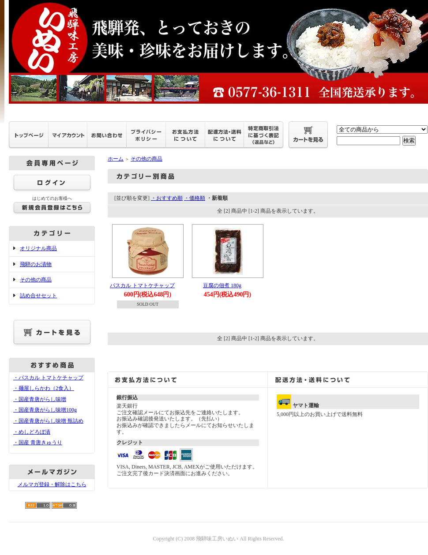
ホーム (116, 159)
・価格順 (194, 198)
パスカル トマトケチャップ (142, 285)
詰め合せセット (38, 295)
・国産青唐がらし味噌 (39, 399)
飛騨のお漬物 (36, 264)
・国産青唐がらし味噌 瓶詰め (48, 421)
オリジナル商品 (38, 248)
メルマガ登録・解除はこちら (52, 484)
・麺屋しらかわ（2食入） (43, 388)
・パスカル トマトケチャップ (48, 378)
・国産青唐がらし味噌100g (45, 410)
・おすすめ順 (167, 198)
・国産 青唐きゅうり (37, 442)
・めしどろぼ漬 (31, 432)
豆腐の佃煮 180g (222, 285)
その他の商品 (36, 280)
